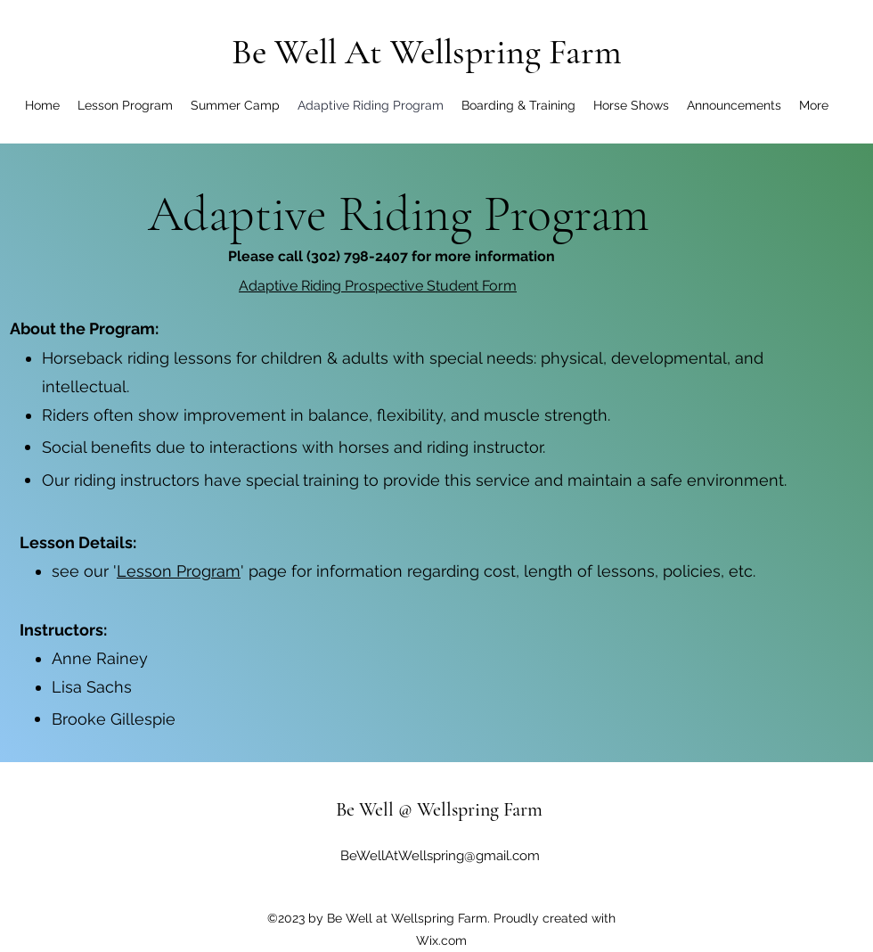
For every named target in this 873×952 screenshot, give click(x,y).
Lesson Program (179, 571)
